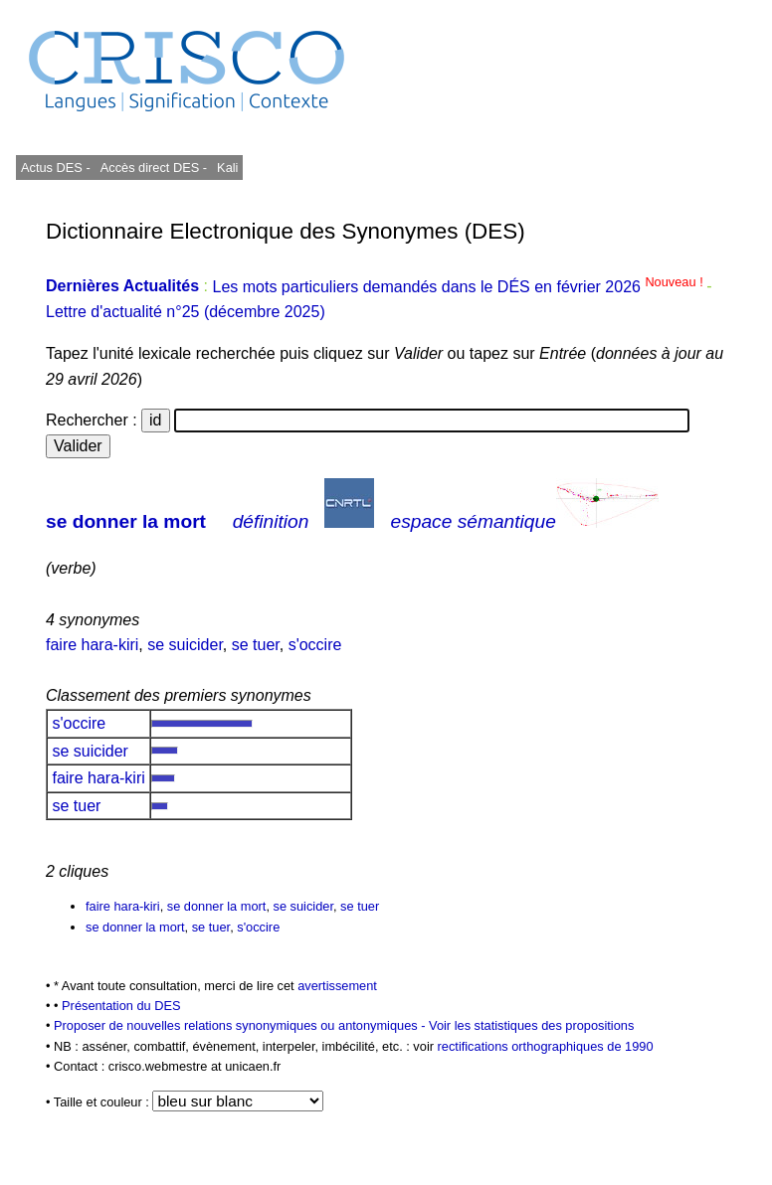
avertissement (337, 985)
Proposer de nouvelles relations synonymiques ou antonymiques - (241, 1025)
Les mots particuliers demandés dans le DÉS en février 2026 (459, 286)
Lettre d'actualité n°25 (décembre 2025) (185, 311)
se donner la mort (126, 521)
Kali (227, 167)
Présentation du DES (121, 1005)
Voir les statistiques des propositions (531, 1025)
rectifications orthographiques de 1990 (546, 1046)
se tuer (256, 644)
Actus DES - (56, 167)
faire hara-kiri (92, 644)
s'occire (315, 644)
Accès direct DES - (153, 167)
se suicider (185, 644)
